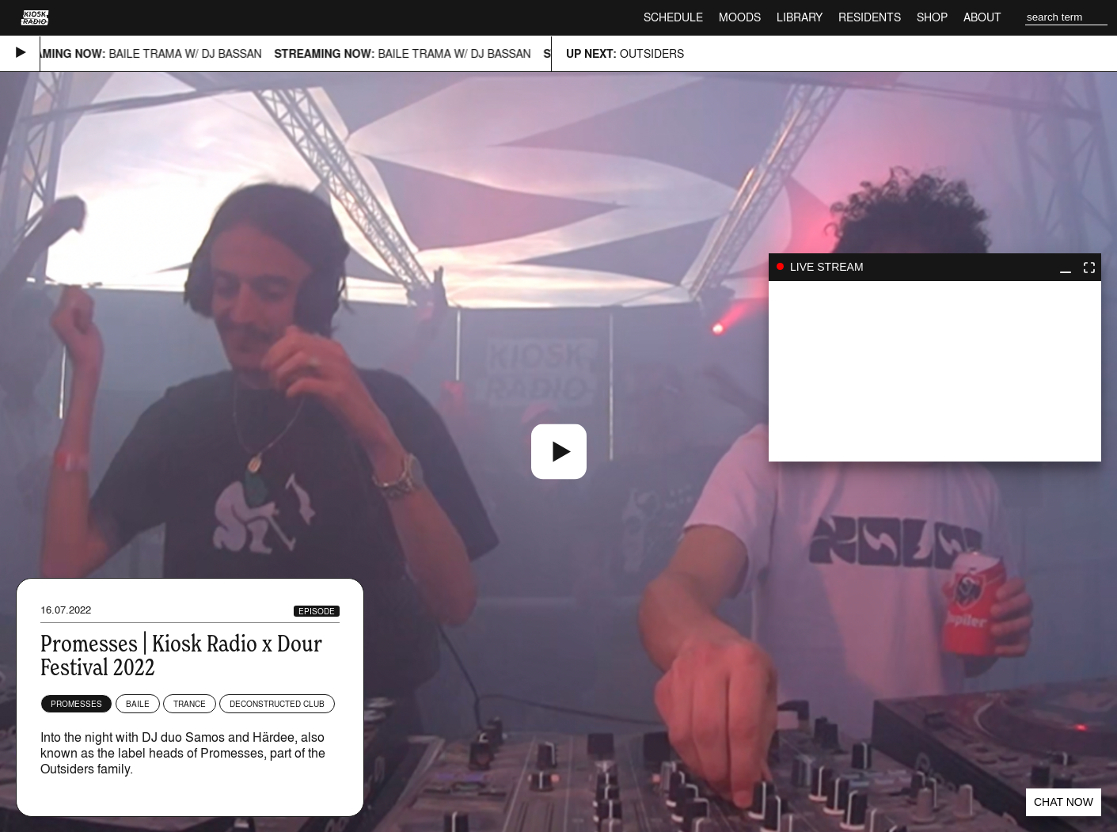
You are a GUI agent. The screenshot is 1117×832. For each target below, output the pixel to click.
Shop (932, 17)
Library (800, 17)
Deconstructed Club (277, 703)
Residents (869, 17)
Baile (138, 703)
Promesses (76, 703)
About (982, 17)
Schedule (673, 17)
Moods (740, 17)
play (935, 371)
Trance (189, 703)
